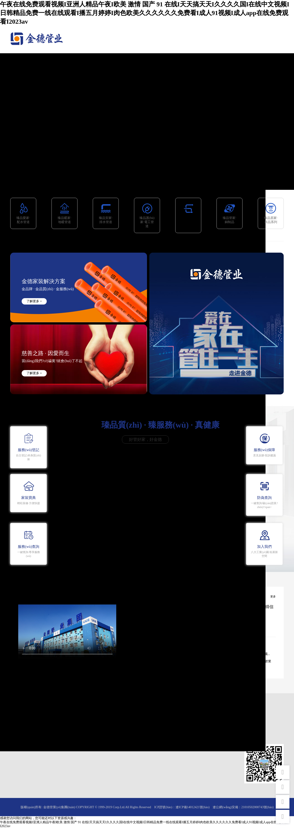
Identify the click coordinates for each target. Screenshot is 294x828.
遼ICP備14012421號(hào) (192, 807)
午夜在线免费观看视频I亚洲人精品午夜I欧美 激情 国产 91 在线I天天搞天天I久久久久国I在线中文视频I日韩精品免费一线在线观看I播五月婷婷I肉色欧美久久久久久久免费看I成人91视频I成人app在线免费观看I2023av (144, 13)
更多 (273, 596)
